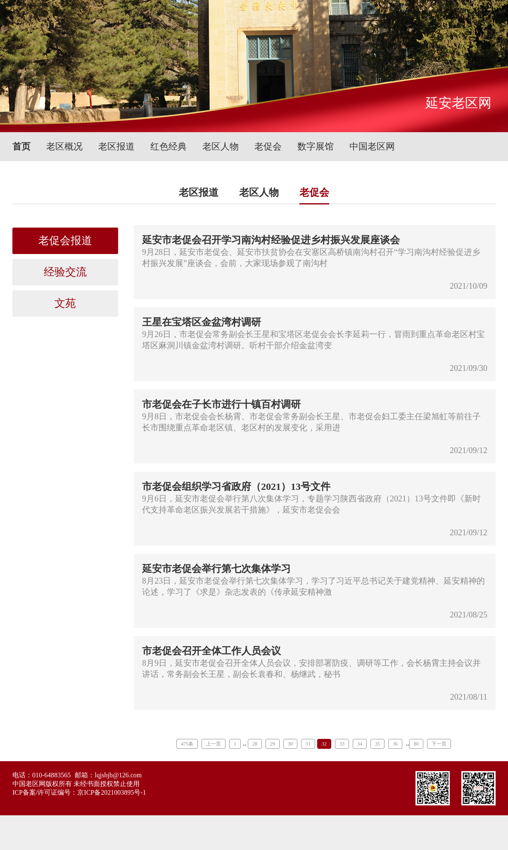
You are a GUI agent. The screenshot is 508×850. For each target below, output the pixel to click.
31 (308, 744)
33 (341, 744)
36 (395, 744)
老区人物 (220, 146)
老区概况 (64, 146)
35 (377, 744)
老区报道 (116, 146)
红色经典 (168, 146)
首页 (21, 146)
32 (324, 744)
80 (416, 744)
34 (359, 744)
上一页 (213, 744)
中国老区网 (372, 146)
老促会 (268, 146)
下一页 (439, 744)
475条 (187, 744)
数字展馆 (315, 146)
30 (290, 744)
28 (254, 744)
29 (272, 744)
